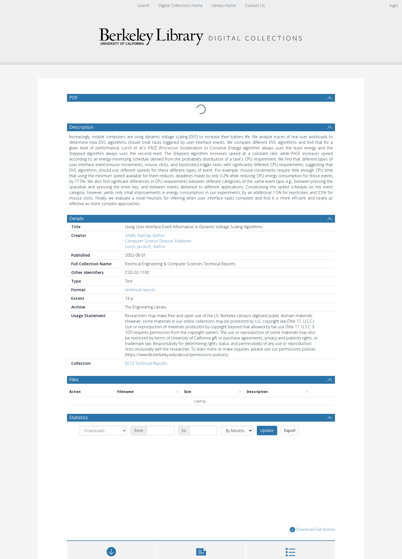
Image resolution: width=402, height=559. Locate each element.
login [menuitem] (393, 5)
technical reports (140, 289)
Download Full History (312, 530)
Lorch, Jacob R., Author (145, 246)
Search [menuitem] (143, 5)
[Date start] (160, 430)
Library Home (224, 5)
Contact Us (255, 5)
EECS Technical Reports (146, 363)
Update (267, 430)
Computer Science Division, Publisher (158, 241)
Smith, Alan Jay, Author (145, 235)
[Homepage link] (201, 35)
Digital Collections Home (181, 5)
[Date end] (203, 430)
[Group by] (103, 430)
